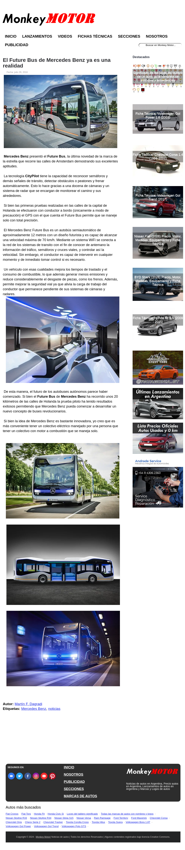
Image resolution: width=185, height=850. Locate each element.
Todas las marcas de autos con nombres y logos (127, 813)
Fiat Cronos (12, 813)
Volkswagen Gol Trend (46, 826)
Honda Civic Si (56, 813)
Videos (65, 36)
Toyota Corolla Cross (77, 822)
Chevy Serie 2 (32, 822)
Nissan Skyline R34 (40, 818)
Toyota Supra (115, 822)
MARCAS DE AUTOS (80, 796)
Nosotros (156, 36)
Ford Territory (120, 818)
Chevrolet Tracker (53, 822)
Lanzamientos (37, 36)
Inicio (10, 36)
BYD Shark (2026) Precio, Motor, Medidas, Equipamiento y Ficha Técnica (157, 280)
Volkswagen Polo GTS (74, 826)
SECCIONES (74, 789)
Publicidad (16, 45)
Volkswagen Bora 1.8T (138, 822)
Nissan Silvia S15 (63, 818)
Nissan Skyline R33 (16, 818)
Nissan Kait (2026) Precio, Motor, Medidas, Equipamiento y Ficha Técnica (157, 240)
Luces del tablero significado (82, 813)
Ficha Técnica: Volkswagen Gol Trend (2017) (157, 197)
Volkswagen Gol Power (18, 826)
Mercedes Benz (33, 709)
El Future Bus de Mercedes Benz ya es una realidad (57, 63)
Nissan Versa (84, 818)
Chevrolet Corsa (159, 818)
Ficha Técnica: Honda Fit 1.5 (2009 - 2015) (158, 320)
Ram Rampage (102, 818)
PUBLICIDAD (74, 782)
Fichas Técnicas (95, 36)
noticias (54, 709)
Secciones (129, 36)
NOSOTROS (73, 774)
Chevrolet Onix (14, 822)
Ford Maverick (139, 818)
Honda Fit (39, 813)
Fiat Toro (26, 813)
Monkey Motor (43, 837)
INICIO (69, 767)
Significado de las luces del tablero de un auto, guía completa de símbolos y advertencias (158, 76)
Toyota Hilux (98, 822)
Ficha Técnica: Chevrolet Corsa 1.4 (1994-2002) (158, 156)
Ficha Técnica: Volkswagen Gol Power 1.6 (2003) (157, 115)
